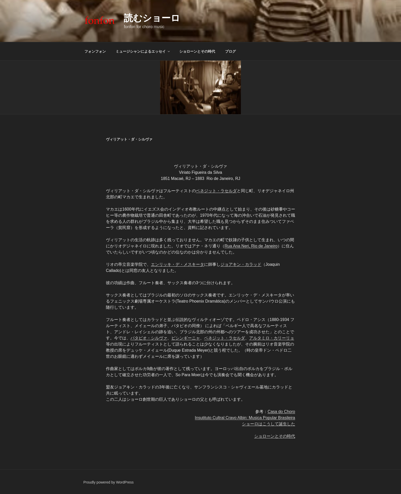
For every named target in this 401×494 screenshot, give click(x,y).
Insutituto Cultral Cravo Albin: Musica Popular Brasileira (245, 418)
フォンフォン (95, 51)
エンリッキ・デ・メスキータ (177, 264)
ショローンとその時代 (197, 51)
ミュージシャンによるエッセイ (143, 51)
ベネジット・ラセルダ (216, 191)
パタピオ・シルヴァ (148, 338)
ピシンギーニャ (185, 338)
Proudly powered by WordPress (108, 482)
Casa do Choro (281, 411)
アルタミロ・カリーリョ (271, 338)
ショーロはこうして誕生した (268, 424)
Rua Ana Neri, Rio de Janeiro (251, 246)
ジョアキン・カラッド (240, 264)
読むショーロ (152, 18)
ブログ (230, 51)
